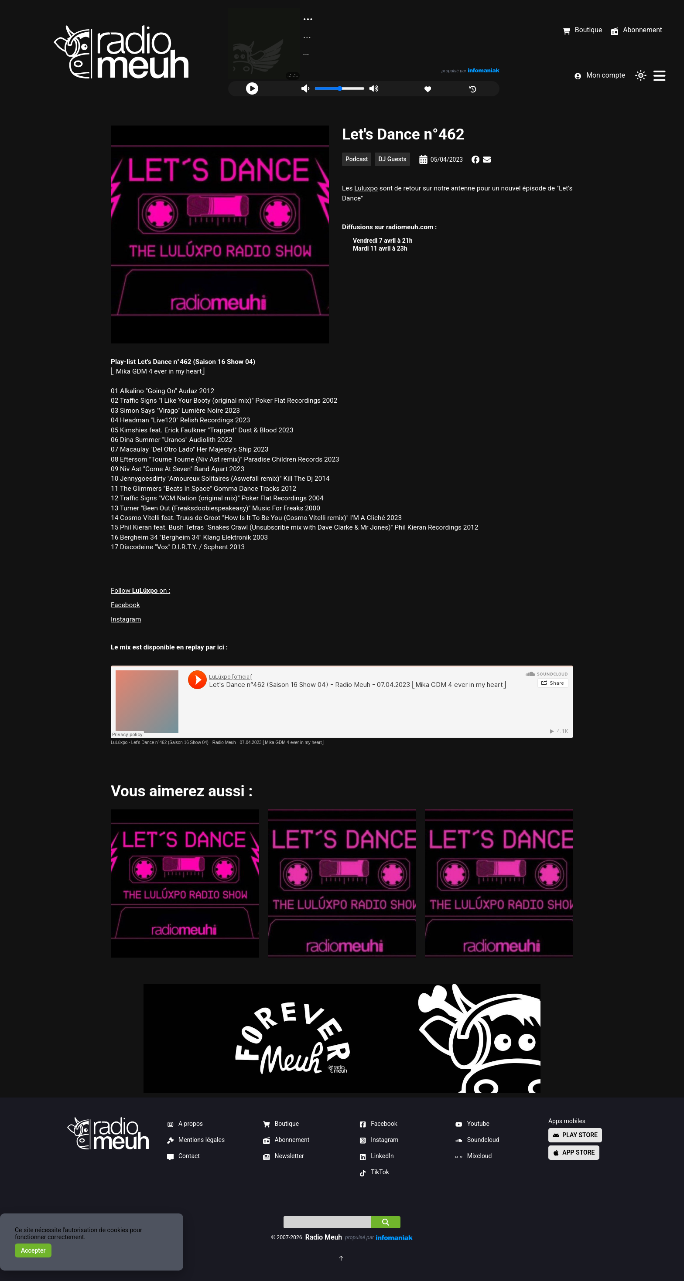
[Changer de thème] (640, 75)
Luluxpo (366, 188)
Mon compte (599, 75)
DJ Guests (392, 159)
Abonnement (286, 1140)
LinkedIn (376, 1156)
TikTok (374, 1172)
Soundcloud (477, 1140)
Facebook (125, 605)
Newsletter (283, 1156)
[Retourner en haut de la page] (341, 1258)
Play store (575, 1134)
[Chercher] (385, 1222)
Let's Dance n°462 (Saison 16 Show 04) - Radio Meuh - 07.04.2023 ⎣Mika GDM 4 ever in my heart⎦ (227, 742)
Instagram (126, 619)
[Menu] (659, 75)
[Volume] (340, 88)
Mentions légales (196, 1140)
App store (574, 1152)
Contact (183, 1156)
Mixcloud (473, 1156)
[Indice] (327, 1222)
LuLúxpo (119, 742)
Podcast (356, 159)
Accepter (33, 1250)
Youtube (472, 1124)
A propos (185, 1124)
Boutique (281, 1124)
